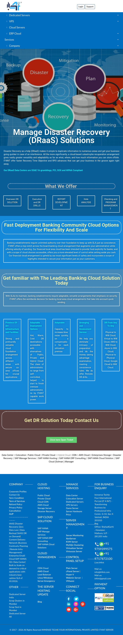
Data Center (8, 455)
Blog (40, 601)
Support (90, 6)
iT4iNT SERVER (106, 629)
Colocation (21, 455)
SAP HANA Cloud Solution (100, 458)
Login (81, 6)
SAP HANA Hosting (48, 458)
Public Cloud (34, 455)
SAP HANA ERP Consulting (72, 458)
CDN (74, 455)
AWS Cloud (84, 455)
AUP (11, 513)
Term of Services (17, 501)
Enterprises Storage (100, 455)
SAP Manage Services (25, 458)
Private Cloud (48, 455)
